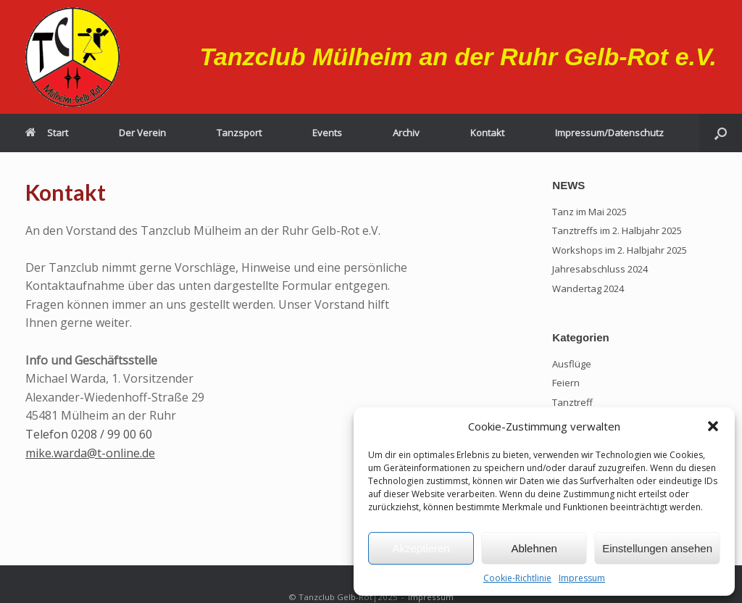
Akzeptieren (420, 548)
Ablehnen (533, 548)
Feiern (566, 382)
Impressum (582, 578)
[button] (713, 426)
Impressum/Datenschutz (609, 132)
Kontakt (487, 132)
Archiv (406, 132)
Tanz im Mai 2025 (589, 211)
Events (327, 132)
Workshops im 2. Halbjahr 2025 (619, 250)
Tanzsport (239, 132)
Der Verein (142, 132)
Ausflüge (571, 363)
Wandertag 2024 (588, 288)
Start (46, 132)
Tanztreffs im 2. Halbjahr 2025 (617, 230)
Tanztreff (572, 402)
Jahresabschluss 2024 (600, 268)
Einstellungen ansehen (657, 548)
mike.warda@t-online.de (90, 453)
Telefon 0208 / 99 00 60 (88, 434)
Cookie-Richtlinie (517, 578)
